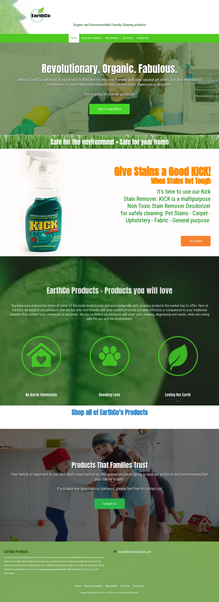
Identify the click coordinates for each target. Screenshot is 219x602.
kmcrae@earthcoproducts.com (134, 551)
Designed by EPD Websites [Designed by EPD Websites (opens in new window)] (129, 593)
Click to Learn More (109, 109)
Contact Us (109, 503)
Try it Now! (195, 241)
